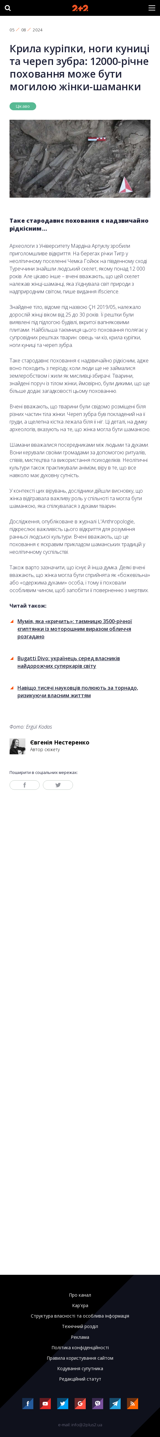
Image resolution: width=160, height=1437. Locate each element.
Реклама (80, 1337)
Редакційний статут (80, 1379)
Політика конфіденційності (80, 1348)
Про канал (80, 1295)
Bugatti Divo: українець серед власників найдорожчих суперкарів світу (68, 662)
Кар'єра (80, 1305)
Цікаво (23, 106)
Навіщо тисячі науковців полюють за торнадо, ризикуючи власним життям (77, 691)
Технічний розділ (80, 1326)
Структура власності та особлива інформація (80, 1316)
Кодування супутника (80, 1368)
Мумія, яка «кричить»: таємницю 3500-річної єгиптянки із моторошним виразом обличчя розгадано (74, 629)
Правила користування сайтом (80, 1358)
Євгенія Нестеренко (60, 742)
